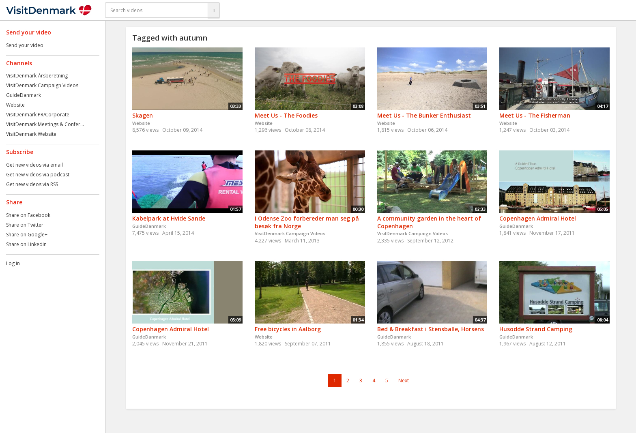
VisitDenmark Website (31, 134)
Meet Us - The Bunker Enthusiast (424, 115)
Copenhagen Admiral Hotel (537, 218)
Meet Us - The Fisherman (534, 115)
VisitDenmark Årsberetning (37, 75)
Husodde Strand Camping (535, 329)
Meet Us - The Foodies (286, 115)
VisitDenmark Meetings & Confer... (45, 124)
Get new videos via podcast (37, 174)
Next (403, 380)
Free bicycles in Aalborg (288, 329)
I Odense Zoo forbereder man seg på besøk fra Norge (307, 222)
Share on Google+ (26, 234)
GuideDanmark (23, 95)
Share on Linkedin (26, 244)
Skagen (142, 115)
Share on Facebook (28, 215)
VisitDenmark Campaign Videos (42, 85)
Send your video (24, 45)
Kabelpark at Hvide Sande (168, 218)
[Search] (214, 10)
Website (15, 104)
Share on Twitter (24, 224)
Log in (13, 263)
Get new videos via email (34, 164)
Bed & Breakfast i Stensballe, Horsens (430, 329)
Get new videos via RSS (32, 184)
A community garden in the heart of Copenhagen (429, 222)
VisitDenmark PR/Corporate (37, 114)
